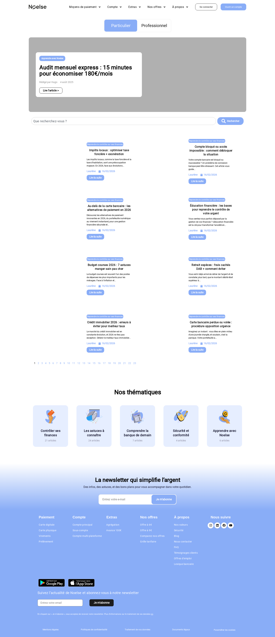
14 (89, 363)
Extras (134, 7)
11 (73, 363)
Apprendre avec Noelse (52, 58)
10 (68, 363)
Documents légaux (181, 629)
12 (78, 363)
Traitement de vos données (137, 629)
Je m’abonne (164, 499)
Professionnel (154, 25)
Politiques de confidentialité (94, 629)
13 (83, 363)
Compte (114, 7)
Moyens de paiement (85, 7)
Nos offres (156, 7)
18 (109, 363)
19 (114, 363)
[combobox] (123, 121)
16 (99, 363)
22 (129, 363)
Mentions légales (51, 629)
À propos (180, 7)
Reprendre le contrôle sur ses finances (105, 144)
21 (124, 363)
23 (134, 363)
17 (104, 363)
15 (94, 363)
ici (152, 614)
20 (119, 363)
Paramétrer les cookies (224, 630)
